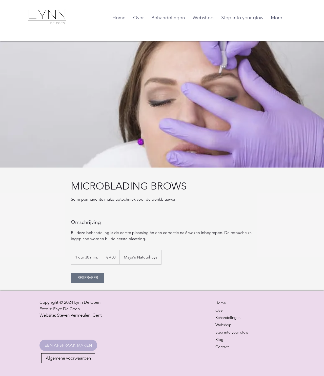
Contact (222, 346)
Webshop (223, 324)
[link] (87, 278)
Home (220, 302)
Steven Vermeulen (73, 315)
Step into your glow (231, 332)
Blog (219, 339)
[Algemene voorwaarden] (68, 358)
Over (219, 310)
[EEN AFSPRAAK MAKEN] (68, 345)
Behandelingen (227, 317)
